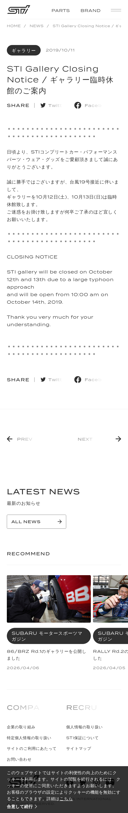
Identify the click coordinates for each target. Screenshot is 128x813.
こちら (66, 798)
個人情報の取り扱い (84, 727)
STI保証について (82, 738)
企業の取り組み (21, 727)
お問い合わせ (19, 759)
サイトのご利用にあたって (32, 748)
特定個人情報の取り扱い (29, 738)
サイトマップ (78, 748)
